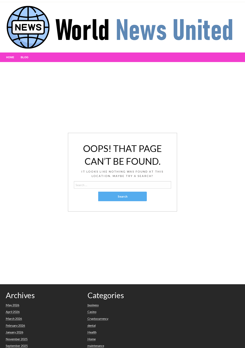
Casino (91, 311)
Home (10, 57)
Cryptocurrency (97, 318)
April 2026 (13, 311)
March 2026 (14, 318)
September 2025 (17, 345)
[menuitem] (10, 57)
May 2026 (12, 305)
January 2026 (14, 332)
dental (91, 325)
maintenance (95, 345)
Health (91, 332)
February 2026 (15, 325)
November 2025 (17, 339)
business (93, 305)
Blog (24, 57)
